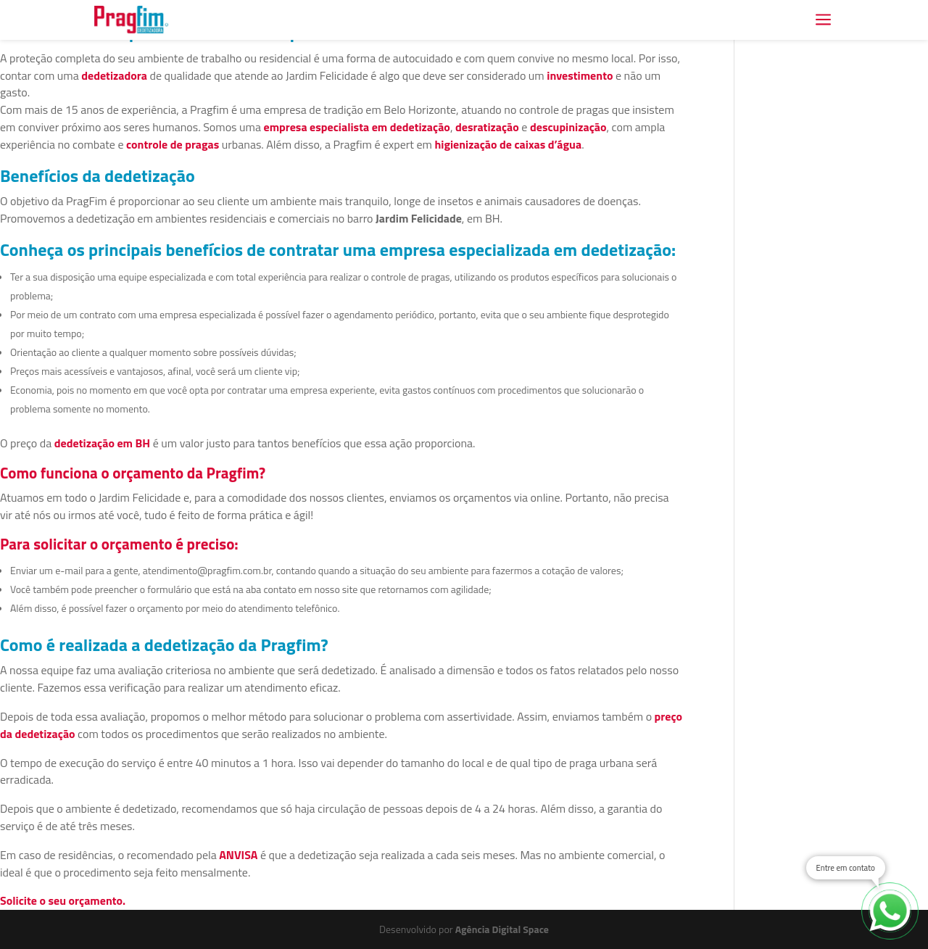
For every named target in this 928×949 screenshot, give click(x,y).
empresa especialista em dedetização (356, 127)
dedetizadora (114, 75)
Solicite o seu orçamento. (62, 900)
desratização (487, 127)
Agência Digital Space (502, 929)
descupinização (568, 127)
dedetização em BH (102, 443)
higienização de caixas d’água (507, 144)
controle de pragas (172, 144)
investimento (580, 75)
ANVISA (238, 854)
